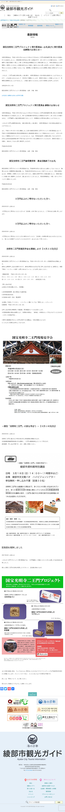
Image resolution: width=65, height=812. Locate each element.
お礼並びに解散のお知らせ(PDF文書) (12, 95)
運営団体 (48, 791)
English (53, 5)
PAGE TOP (32, 694)
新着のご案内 (48, 783)
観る (9, 15)
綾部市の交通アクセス (48, 786)
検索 (61, 12)
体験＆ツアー (18, 15)
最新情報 (39, 25)
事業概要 (30, 25)
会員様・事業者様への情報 (48, 788)
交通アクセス (32, 17)
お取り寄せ (56, 15)
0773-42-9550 (29, 770)
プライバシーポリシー (48, 794)
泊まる (37, 15)
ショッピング (31, 797)
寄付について (50, 25)
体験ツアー (31, 786)
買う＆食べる (27, 15)
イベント (46, 15)
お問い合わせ (59, 5)
